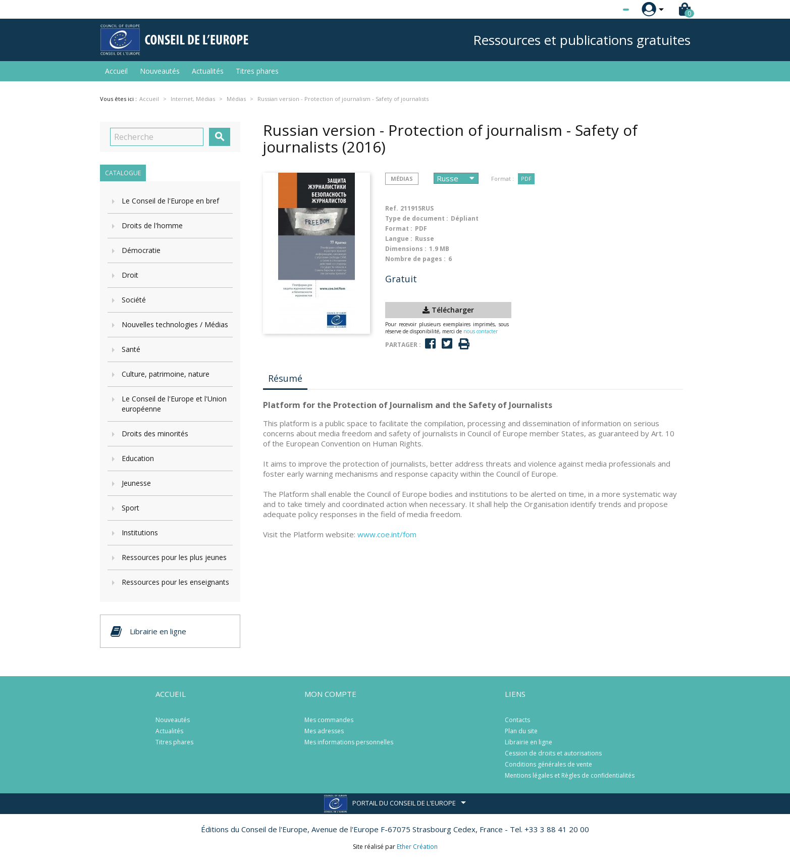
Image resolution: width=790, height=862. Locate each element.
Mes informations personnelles (348, 742)
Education (138, 458)
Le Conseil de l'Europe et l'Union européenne (174, 404)
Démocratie (141, 250)
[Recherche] (156, 137)
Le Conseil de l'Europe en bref (170, 201)
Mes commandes (328, 720)
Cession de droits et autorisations (553, 753)
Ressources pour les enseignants (175, 582)
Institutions (140, 532)
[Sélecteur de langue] (605, 10)
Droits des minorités (155, 433)
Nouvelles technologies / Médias (175, 324)
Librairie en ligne (528, 742)
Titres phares (257, 71)
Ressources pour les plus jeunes (174, 557)
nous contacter (480, 331)
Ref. (391, 208)
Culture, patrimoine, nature (165, 374)
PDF (526, 178)
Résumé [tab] (285, 378)
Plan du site (521, 731)
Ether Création (417, 846)
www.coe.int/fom (386, 534)
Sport (130, 508)
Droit (130, 275)
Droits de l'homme (152, 225)
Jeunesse (136, 483)
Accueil (116, 71)
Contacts (517, 720)
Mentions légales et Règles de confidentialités (570, 775)
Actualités (208, 71)
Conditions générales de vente (548, 764)
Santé (131, 349)
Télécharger (448, 310)
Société (134, 300)
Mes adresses (324, 731)
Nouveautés (160, 71)
